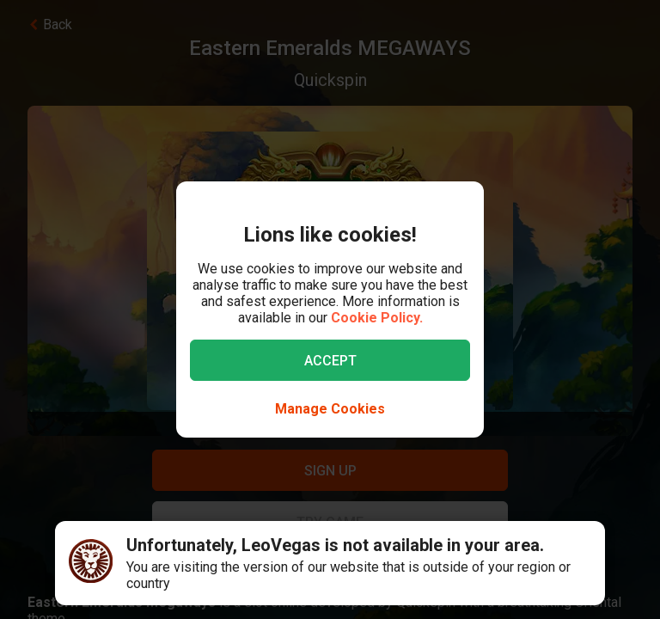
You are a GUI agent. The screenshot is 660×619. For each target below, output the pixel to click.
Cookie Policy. (377, 318)
